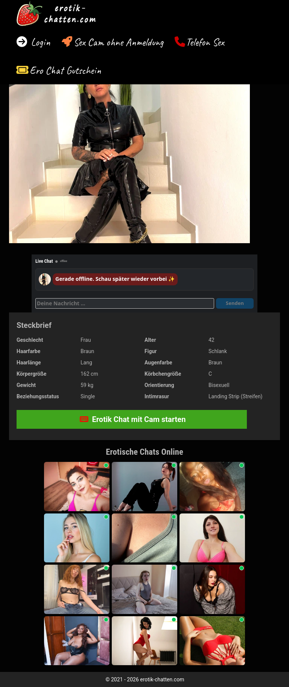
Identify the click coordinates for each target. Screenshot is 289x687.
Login (39, 42)
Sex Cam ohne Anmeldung (118, 42)
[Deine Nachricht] (124, 303)
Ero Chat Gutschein (65, 70)
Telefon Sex (205, 42)
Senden (235, 303)
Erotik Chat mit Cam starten (133, 419)
